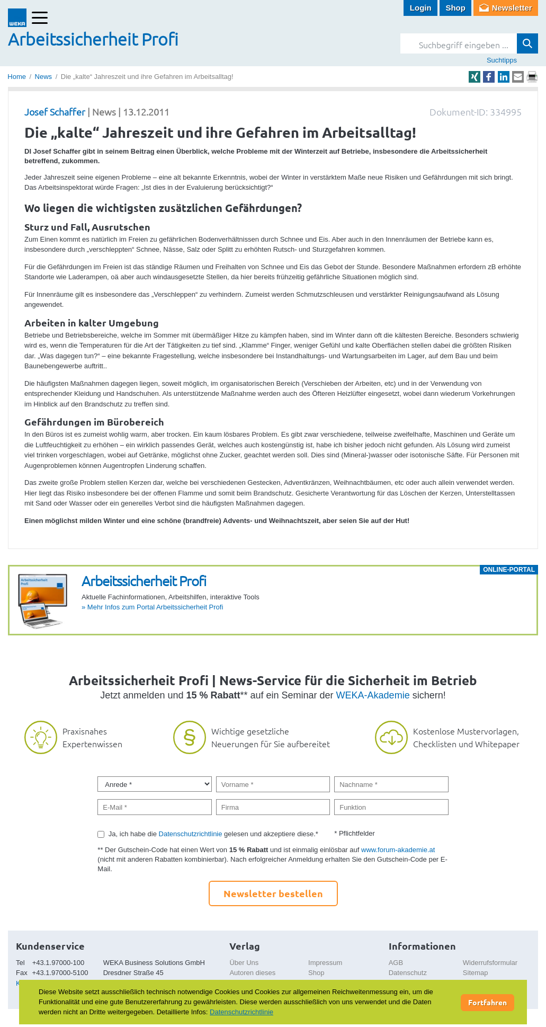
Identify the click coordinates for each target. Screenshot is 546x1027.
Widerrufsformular (490, 963)
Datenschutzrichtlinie (190, 834)
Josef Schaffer (54, 111)
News (43, 77)
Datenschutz (408, 973)
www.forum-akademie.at (398, 850)
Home (16, 77)
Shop (455, 7)
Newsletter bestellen (273, 893)
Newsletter (512, 7)
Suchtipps (502, 60)
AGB (396, 963)
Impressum (325, 963)
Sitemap (475, 973)
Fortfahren (487, 1002)
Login (421, 7)
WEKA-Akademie (373, 695)
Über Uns (243, 963)
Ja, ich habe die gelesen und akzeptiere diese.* (213, 834)
